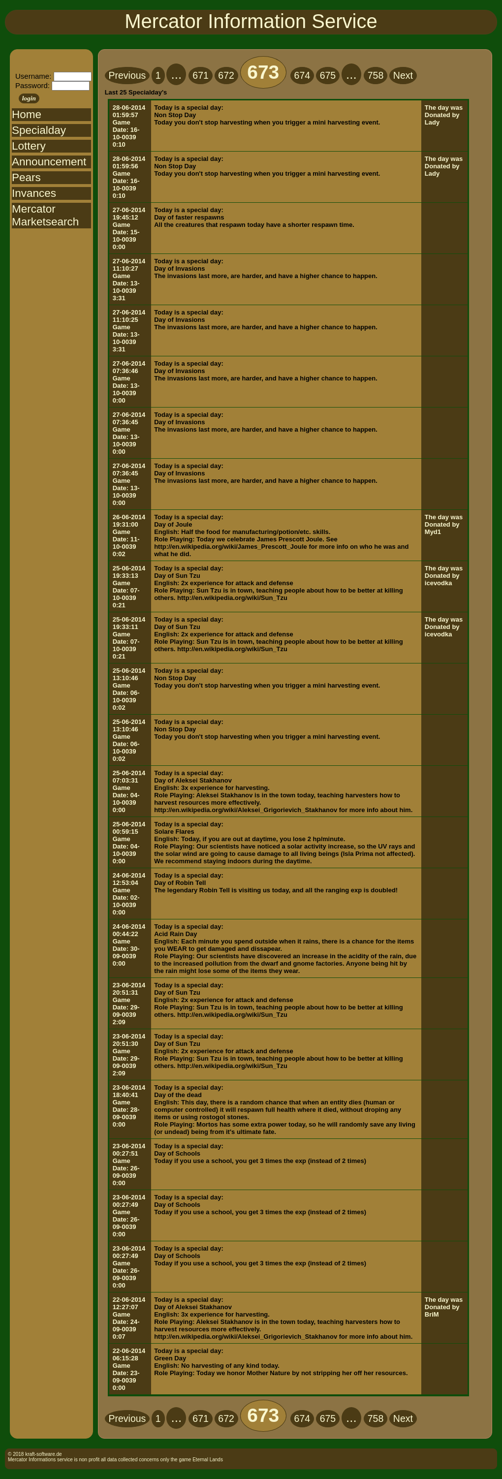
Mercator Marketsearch (45, 215)
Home (26, 114)
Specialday (39, 130)
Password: (32, 85)
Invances (34, 193)
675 (328, 75)
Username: (33, 76)
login (29, 98)
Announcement (49, 162)
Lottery (29, 146)
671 (200, 75)
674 (302, 75)
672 (226, 75)
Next (403, 75)
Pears (26, 177)
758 (376, 75)
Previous (127, 75)
